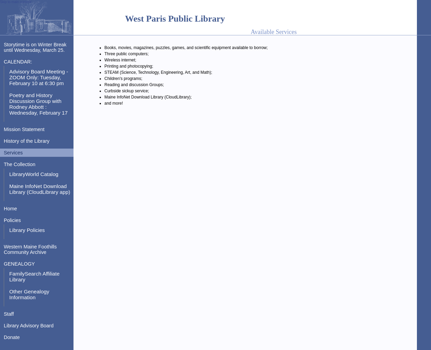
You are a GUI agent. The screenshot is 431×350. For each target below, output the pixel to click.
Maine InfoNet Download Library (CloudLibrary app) (39, 189)
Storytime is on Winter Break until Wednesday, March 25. (35, 47)
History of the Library (26, 141)
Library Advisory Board (29, 325)
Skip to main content (15, 2)
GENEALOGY (19, 264)
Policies (12, 220)
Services (13, 152)
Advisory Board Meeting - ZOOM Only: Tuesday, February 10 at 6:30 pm (38, 77)
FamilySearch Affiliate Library (34, 276)
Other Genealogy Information (29, 294)
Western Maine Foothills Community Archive (30, 249)
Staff (9, 314)
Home (10, 208)
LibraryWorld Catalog (33, 174)
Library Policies (27, 230)
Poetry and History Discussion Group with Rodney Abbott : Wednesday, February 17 (38, 104)
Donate (12, 337)
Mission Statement (24, 129)
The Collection (19, 164)
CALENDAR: (18, 62)
